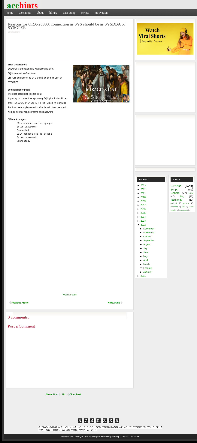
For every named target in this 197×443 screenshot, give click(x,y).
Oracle (176, 186)
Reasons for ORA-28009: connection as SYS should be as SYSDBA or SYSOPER (66, 26)
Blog (182, 196)
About (40, 12)
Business (174, 207)
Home (10, 12)
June (145, 252)
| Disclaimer (134, 436)
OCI (183, 207)
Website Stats (70, 294)
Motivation (101, 12)
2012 (143, 224)
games (186, 203)
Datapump (183, 210)
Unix (191, 193)
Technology (176, 200)
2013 (143, 221)
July (145, 248)
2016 (143, 209)
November (148, 232)
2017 (143, 205)
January (147, 272)
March (146, 264)
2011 (143, 276)
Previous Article (20, 302)
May (145, 256)
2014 (143, 217)
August (146, 244)
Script (174, 189)
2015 (143, 213)
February (147, 268)
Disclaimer (25, 12)
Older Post (75, 394)
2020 (143, 197)
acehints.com (67, 436)
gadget (174, 203)
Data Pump (69, 12)
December (148, 228)
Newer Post (52, 394)
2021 (143, 193)
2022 (143, 189)
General (175, 192)
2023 (143, 185)
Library (53, 12)
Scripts (85, 12)
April (145, 260)
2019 (143, 201)
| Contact (124, 436)
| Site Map (114, 436)
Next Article (114, 302)
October (147, 236)
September (148, 240)
